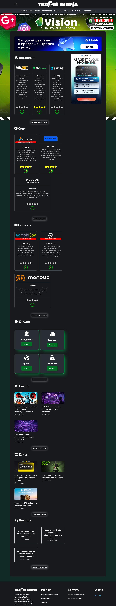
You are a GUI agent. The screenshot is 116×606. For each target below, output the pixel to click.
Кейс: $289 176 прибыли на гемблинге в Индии (25, 453)
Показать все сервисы (39, 265)
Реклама (17, 594)
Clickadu (22, 147)
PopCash (57, 146)
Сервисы (44, 585)
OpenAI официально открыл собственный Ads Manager (26, 482)
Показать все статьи (39, 397)
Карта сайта (18, 590)
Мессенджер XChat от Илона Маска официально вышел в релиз (53, 482)
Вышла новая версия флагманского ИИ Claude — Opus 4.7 (26, 501)
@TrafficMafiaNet (76, 581)
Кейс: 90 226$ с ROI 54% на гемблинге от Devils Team (53, 425)
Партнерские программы (49, 577)
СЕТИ (37, 11)
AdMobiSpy (22, 218)
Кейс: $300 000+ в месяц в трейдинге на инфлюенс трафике (25, 426)
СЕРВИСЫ (47, 11)
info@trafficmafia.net (77, 577)
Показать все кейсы (39, 462)
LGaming (57, 76)
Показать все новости (39, 515)
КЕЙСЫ (78, 11)
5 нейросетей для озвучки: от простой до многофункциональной (25, 358)
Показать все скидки (39, 329)
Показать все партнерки (40, 122)
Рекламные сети (46, 581)
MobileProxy (39, 218)
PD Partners (39, 76)
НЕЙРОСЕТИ (90, 11)
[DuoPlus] (87, 79)
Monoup (57, 218)
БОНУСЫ (58, 11)
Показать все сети (40, 193)
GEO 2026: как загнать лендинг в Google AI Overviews (51, 358)
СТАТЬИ (68, 11)
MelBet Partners (22, 76)
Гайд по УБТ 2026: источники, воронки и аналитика (23, 386)
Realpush (39, 146)
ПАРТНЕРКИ (26, 11)
